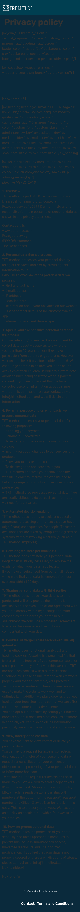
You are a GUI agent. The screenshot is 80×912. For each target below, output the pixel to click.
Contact (28, 904)
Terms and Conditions (55, 904)
